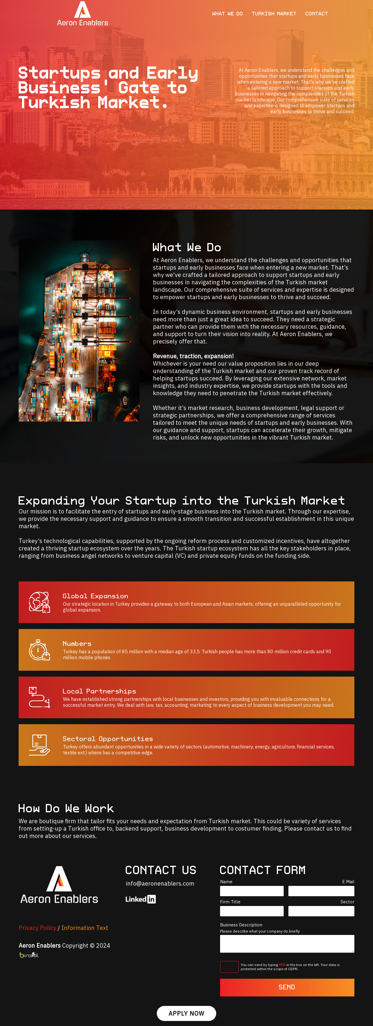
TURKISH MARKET (274, 14)
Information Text (85, 928)
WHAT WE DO (227, 14)
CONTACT (317, 14)
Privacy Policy (37, 928)
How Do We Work (67, 809)
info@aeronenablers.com (160, 883)
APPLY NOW (186, 1013)
